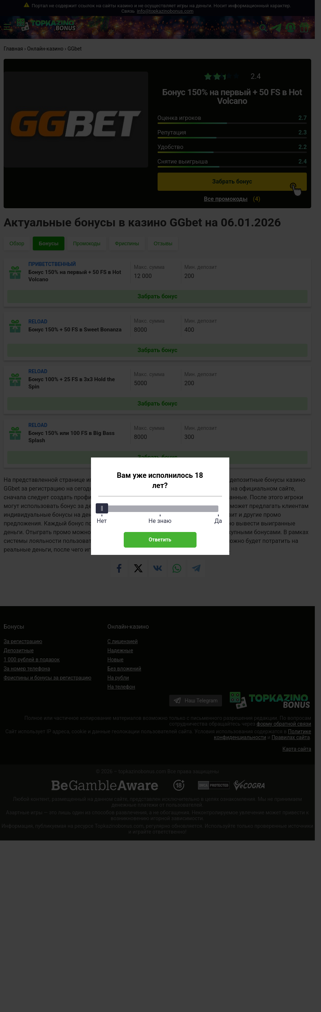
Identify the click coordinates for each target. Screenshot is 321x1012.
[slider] (102, 508)
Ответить (159, 540)
